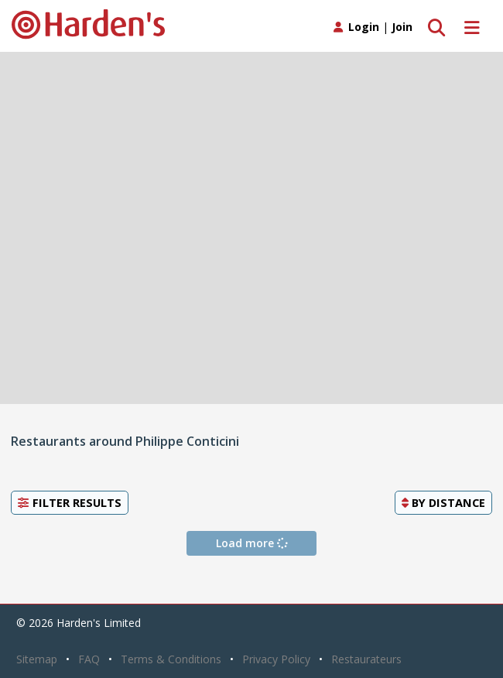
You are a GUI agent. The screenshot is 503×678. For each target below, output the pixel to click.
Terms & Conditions (171, 659)
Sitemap (36, 659)
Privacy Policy (276, 659)
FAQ (89, 659)
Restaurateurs (366, 659)
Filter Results (69, 502)
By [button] (443, 502)
